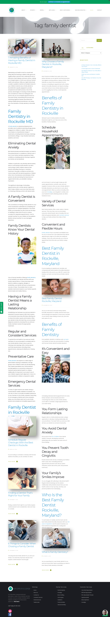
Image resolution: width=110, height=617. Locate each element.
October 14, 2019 (47, 556)
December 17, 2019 (14, 499)
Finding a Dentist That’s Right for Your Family (20, 494)
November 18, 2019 (14, 550)
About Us (36, 592)
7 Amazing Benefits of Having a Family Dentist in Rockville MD (21, 60)
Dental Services (37, 600)
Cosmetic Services (38, 597)
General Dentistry (62, 604)
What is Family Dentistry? (55, 552)
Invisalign (60, 592)
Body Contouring (65, 10)
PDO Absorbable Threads (87, 595)
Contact (99, 10)
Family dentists (46, 232)
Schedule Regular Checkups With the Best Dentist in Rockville (20, 442)
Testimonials (36, 602)
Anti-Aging (52, 10)
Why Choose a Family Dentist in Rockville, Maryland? (53, 64)
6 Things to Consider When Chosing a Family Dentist (22, 545)
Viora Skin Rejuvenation (87, 590)
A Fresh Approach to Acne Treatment (91, 68)
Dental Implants (61, 590)
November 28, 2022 (47, 305)
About (23, 10)
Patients (32, 10)
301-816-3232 (17, 606)
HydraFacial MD (85, 597)
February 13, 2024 (14, 67)
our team (66, 339)
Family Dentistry (61, 602)
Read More (11, 461)
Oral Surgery (60, 597)
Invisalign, (49, 192)
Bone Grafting (61, 595)
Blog (91, 10)
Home (35, 590)
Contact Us (36, 595)
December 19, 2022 (47, 71)
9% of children (55, 436)
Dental (42, 10)
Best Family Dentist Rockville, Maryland (52, 299)
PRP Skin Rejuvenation (87, 592)
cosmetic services (64, 215)
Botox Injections (85, 600)
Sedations (60, 600)
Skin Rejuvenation (80, 10)
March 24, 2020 (13, 449)
